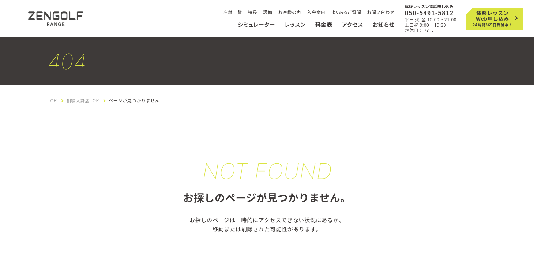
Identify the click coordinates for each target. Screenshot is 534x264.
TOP (52, 100)
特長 (252, 12)
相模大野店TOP (83, 100)
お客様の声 (289, 12)
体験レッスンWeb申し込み (492, 18)
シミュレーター (256, 24)
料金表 (323, 24)
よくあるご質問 (346, 12)
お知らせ (383, 24)
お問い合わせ (380, 12)
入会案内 (316, 12)
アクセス (352, 24)
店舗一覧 (232, 12)
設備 (267, 12)
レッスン (295, 24)
